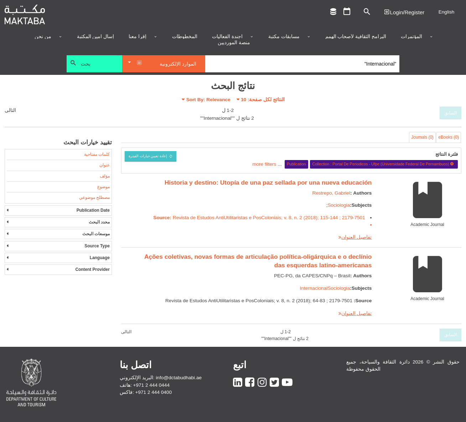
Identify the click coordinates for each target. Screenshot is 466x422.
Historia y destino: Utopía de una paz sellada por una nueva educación (268, 182)
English (447, 12)
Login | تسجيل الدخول (404, 12)
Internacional (314, 288)
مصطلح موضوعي (94, 197)
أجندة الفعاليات (227, 36)
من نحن (43, 36)
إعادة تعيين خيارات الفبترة (148, 156)
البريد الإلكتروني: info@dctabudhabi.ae (161, 377)
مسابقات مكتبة (284, 36)
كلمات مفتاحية (97, 154)
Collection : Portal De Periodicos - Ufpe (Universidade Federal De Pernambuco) (383, 164)
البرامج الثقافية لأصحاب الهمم (355, 36)
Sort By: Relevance (208, 99)
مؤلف (105, 176)
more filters (264, 163)
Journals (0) (422, 137)
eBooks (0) (448, 137)
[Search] (302, 63)
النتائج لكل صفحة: (263, 99)
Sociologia (338, 205)
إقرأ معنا (137, 36)
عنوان (104, 165)
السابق (450, 112)
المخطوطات (184, 36)
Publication (296, 164)
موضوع (103, 186)
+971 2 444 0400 (153, 392)
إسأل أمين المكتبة (95, 36)
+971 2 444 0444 (151, 385)
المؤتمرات (411, 36)
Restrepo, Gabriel (331, 193)
